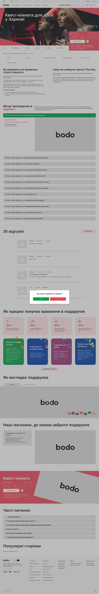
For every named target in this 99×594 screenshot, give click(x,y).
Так (41, 298)
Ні (58, 298)
